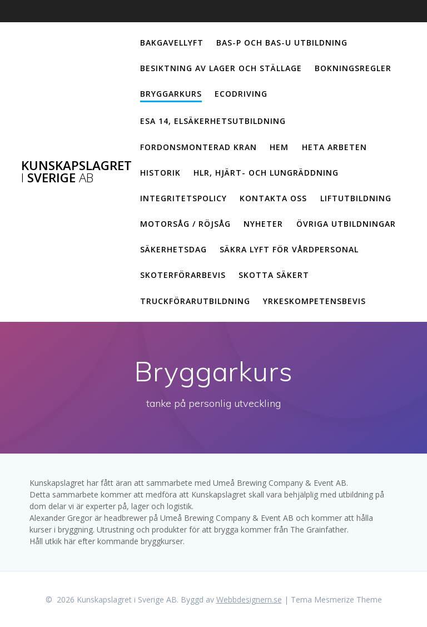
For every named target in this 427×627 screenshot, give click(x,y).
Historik (160, 172)
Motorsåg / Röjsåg (185, 223)
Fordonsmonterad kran (198, 147)
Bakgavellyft (171, 42)
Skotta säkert (274, 275)
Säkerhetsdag (173, 249)
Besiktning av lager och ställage (221, 68)
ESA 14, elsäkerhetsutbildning (213, 121)
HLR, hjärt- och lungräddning (266, 172)
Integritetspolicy (183, 198)
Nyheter (263, 223)
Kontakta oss (273, 198)
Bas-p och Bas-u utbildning (281, 42)
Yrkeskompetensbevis (314, 301)
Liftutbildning (355, 198)
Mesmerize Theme (348, 599)
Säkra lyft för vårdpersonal (289, 249)
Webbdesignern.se (249, 599)
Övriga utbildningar (346, 223)
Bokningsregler (353, 68)
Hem (279, 147)
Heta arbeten (334, 147)
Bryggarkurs (171, 93)
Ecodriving (241, 93)
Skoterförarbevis (183, 275)
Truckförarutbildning (195, 301)
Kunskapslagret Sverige (76, 172)
